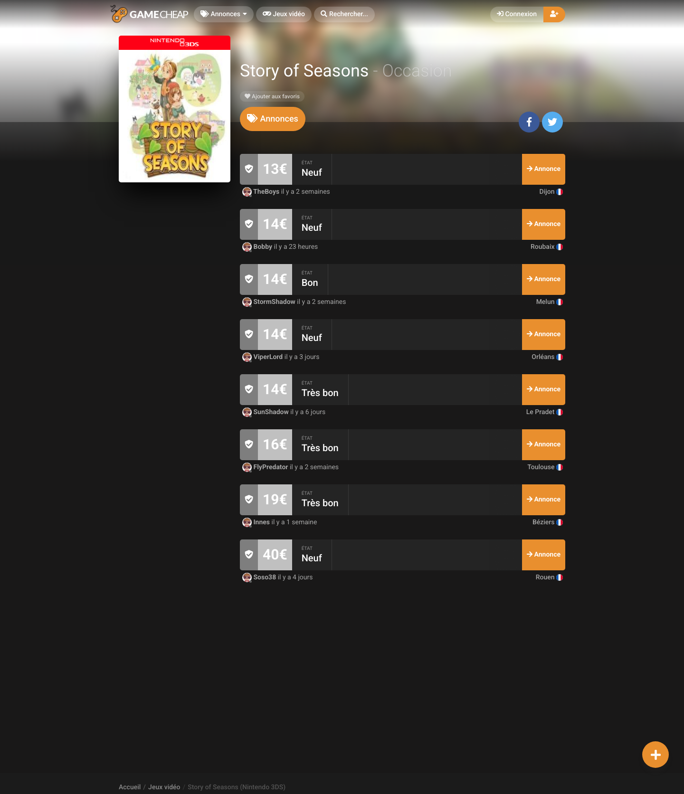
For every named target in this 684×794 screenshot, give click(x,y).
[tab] (272, 119)
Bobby (258, 247)
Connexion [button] (517, 14)
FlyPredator (266, 467)
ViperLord (263, 357)
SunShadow (266, 412)
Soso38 (260, 577)
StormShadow (269, 302)
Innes (257, 522)
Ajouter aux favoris (272, 96)
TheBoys (261, 192)
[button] (344, 14)
